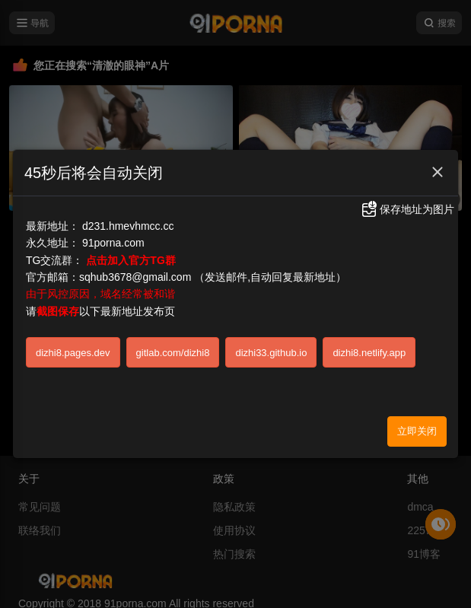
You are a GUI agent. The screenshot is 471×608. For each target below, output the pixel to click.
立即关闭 (417, 425)
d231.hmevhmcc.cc (128, 220)
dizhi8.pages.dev (73, 346)
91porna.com (113, 237)
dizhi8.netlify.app (369, 346)
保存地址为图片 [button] (407, 204)
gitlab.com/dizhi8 (173, 346)
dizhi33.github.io (271, 346)
